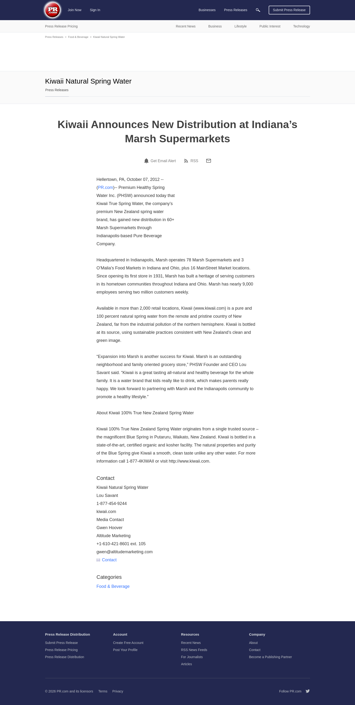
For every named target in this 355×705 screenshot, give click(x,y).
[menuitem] (258, 10)
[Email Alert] (147, 161)
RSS (194, 161)
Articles (186, 664)
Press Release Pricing (61, 650)
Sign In (95, 10)
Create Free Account (128, 643)
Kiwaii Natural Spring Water (109, 37)
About (253, 643)
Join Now (75, 10)
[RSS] (186, 161)
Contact (106, 560)
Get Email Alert (163, 161)
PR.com (105, 187)
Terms (102, 691)
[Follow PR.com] (306, 691)
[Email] (208, 161)
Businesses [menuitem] (207, 10)
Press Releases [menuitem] (235, 10)
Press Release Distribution (64, 657)
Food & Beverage (78, 37)
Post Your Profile (125, 650)
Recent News (191, 643)
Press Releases (54, 37)
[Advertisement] (177, 54)
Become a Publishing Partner (270, 657)
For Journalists (192, 657)
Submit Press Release (289, 10)
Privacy (117, 691)
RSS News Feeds (194, 650)
